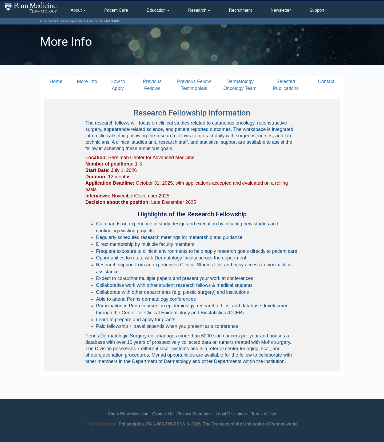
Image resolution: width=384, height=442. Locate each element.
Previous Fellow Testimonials (194, 85)
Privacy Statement (194, 414)
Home (56, 81)
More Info (87, 81)
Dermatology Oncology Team (240, 85)
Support (316, 10)
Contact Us (162, 414)
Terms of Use (263, 414)
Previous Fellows (152, 85)
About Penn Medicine (128, 414)
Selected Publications (286, 85)
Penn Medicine (101, 424)
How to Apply (117, 85)
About (78, 10)
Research (199, 10)
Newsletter (281, 10)
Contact (326, 81)
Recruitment (240, 10)
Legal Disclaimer (231, 414)
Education (158, 10)
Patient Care (116, 10)
